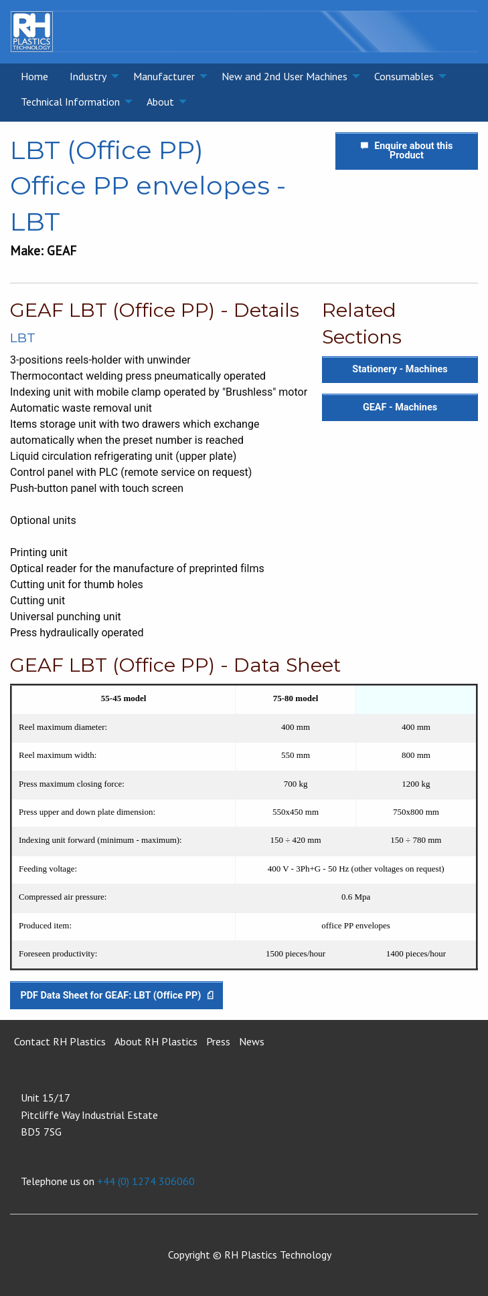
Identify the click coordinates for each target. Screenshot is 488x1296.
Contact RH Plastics (60, 1041)
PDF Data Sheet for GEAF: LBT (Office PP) (116, 995)
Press (218, 1041)
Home (34, 76)
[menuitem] (34, 76)
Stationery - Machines (399, 369)
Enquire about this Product (407, 150)
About (160, 101)
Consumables (404, 76)
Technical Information (70, 101)
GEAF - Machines (400, 407)
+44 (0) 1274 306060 (146, 1181)
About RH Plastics (155, 1041)
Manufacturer (164, 76)
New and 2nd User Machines (284, 76)
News (251, 1041)
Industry (88, 76)
